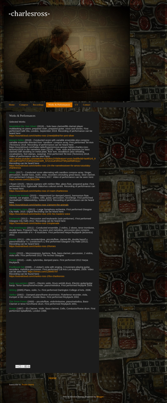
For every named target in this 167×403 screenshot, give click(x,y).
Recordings (38, 104)
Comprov (23, 104)
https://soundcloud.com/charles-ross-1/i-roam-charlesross (38, 191)
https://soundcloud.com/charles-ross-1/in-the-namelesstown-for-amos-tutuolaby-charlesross (50, 166)
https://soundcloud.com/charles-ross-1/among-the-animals (39, 205)
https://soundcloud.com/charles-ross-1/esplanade (34, 223)
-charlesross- (29, 14)
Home (12, 104)
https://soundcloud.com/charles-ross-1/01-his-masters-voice (39, 214)
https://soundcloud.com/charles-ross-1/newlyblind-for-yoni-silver (41, 135)
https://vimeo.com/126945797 (43, 271)
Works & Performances (59, 104)
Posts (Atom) (28, 384)
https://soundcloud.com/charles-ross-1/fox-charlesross (37, 276)
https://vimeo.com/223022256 (24, 179)
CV (76, 104)
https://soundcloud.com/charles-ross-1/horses (32, 246)
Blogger (100, 397)
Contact (86, 104)
